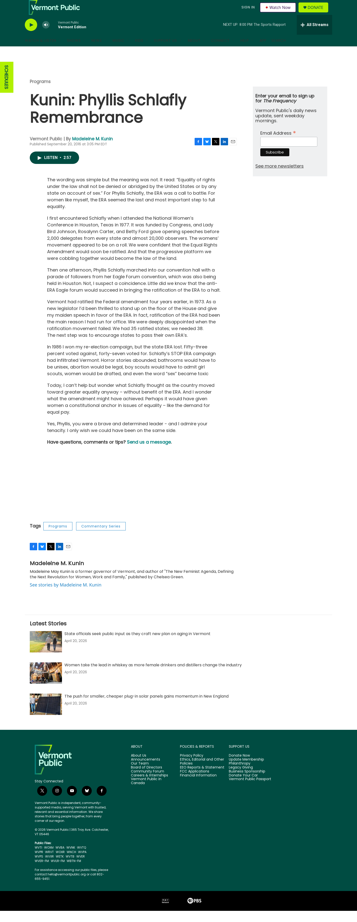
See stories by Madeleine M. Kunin (65, 596)
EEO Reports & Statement (202, 779)
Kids (139, 51)
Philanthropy (239, 775)
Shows (74, 51)
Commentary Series (100, 537)
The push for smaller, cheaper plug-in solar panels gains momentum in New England (146, 707)
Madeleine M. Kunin (92, 150)
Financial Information (198, 787)
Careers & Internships (149, 787)
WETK (60, 867)
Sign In (247, 12)
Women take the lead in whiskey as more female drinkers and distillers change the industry (153, 676)
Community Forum (147, 783)
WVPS (39, 867)
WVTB (70, 867)
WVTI (38, 859)
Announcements (145, 771)
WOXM (49, 859)
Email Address (278, 143)
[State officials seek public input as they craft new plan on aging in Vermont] (46, 653)
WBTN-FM (74, 872)
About (194, 51)
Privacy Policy (191, 767)
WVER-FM (42, 872)
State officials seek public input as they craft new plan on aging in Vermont (137, 645)
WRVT (49, 863)
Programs (40, 93)
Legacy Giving (241, 779)
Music (118, 51)
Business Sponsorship (247, 783)
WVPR (39, 863)
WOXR (60, 863)
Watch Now (279, 13)
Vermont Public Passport (250, 790)
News (96, 51)
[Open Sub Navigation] (60, 52)
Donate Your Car (243, 787)
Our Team (140, 775)
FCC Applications (194, 783)
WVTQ (81, 859)
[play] (31, 36)
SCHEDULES (6, 88)
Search (278, 51)
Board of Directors (146, 779)
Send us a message (149, 453)
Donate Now (239, 767)
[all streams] (314, 36)
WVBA (60, 859)
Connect (220, 51)
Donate (318, 13)
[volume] (46, 36)
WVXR (49, 867)
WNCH (71, 863)
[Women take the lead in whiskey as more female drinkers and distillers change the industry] (46, 684)
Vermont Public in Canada (146, 792)
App (263, 51)
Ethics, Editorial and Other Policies (202, 773)
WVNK (70, 859)
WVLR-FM (58, 872)
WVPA (82, 863)
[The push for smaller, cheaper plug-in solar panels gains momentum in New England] (46, 715)
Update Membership (246, 771)
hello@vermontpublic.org (67, 885)
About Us (138, 767)
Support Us (165, 51)
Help (244, 51)
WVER (80, 867)
